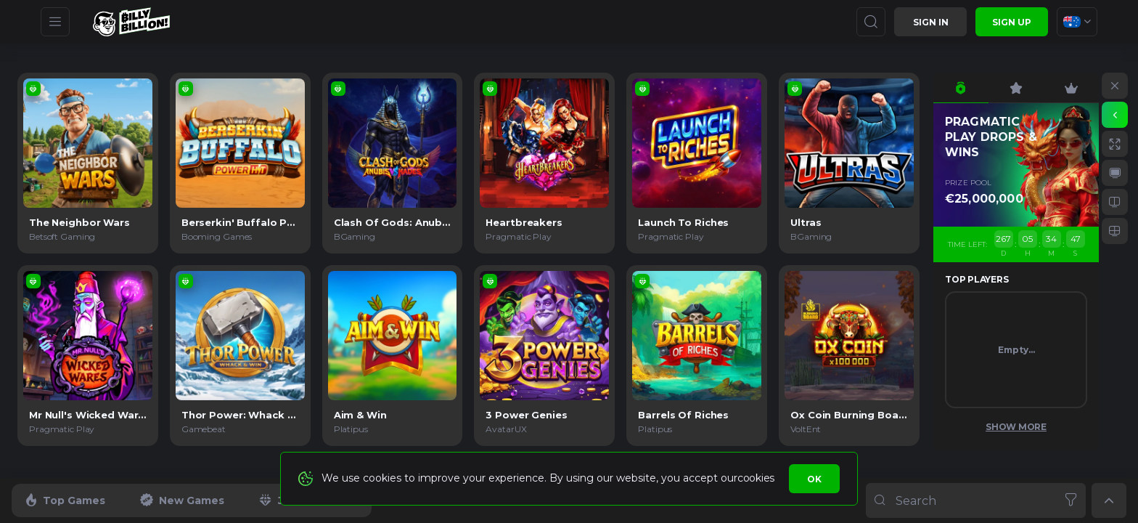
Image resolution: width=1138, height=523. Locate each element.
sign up (1011, 22)
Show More (1016, 426)
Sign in (931, 22)
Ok (814, 479)
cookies (755, 478)
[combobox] (1077, 21)
